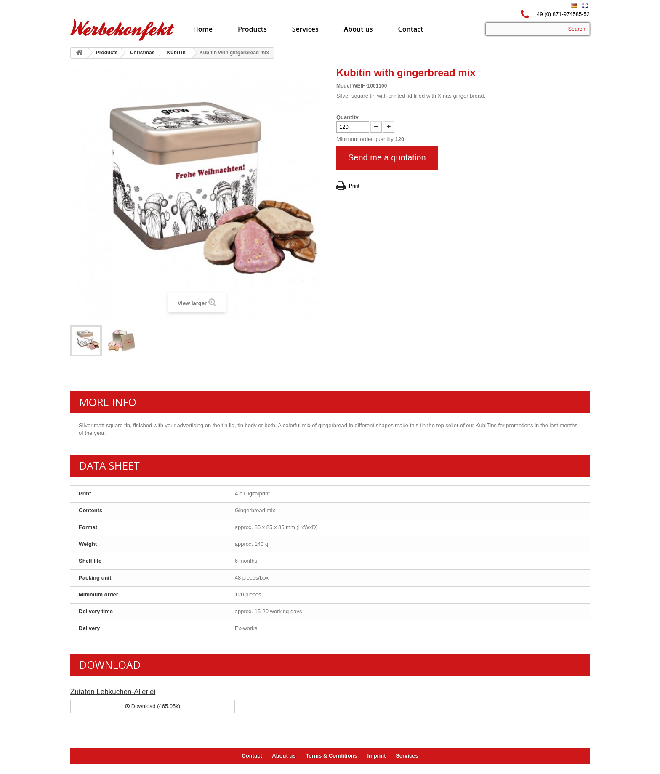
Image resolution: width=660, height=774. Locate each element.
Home (203, 29)
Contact (410, 29)
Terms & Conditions (331, 756)
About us (358, 29)
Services (305, 29)
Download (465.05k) (152, 706)
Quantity (347, 117)
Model (343, 86)
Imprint (376, 756)
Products (252, 29)
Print (354, 186)
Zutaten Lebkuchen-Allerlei (112, 692)
